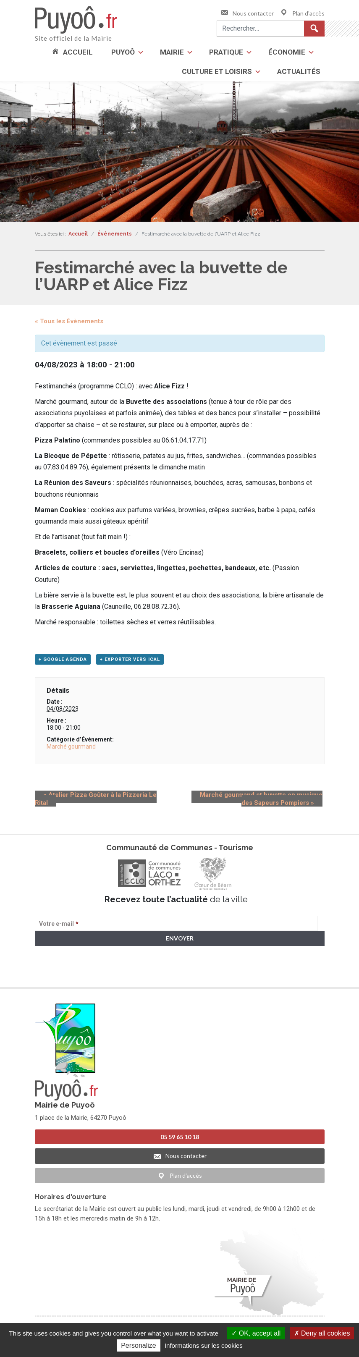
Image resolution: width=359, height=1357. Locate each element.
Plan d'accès (302, 13)
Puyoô (123, 52)
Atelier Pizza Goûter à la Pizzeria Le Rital (99, 797)
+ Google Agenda (63, 662)
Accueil (78, 52)
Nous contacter (247, 13)
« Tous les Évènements (69, 321)
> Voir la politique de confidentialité (68, 973)
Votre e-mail (59, 926)
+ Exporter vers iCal (130, 662)
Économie (286, 52)
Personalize (138, 1345)
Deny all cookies (322, 1333)
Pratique (226, 52)
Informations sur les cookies (204, 1345)
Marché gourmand (71, 749)
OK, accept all (255, 1333)
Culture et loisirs (217, 71)
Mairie (172, 52)
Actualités (298, 71)
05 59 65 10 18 (179, 1136)
